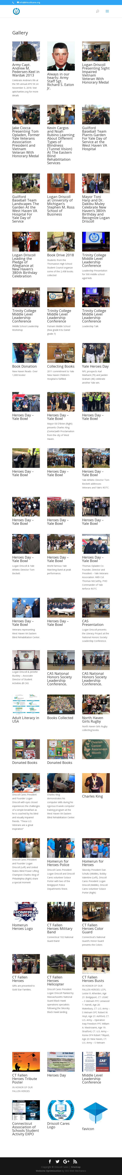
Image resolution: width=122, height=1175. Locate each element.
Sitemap (76, 1166)
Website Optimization (48, 1170)
